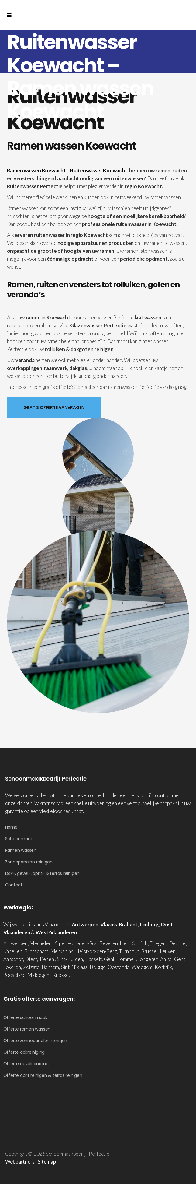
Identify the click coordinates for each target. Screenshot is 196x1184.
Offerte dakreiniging (24, 1052)
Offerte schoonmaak (25, 1017)
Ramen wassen (20, 850)
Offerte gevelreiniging (26, 1064)
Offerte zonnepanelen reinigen (35, 1041)
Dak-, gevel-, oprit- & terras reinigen (42, 873)
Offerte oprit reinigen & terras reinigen (42, 1075)
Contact (13, 885)
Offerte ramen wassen (27, 1029)
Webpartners (20, 1161)
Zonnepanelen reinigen (29, 862)
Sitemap (47, 1161)
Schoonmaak (19, 839)
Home (11, 827)
